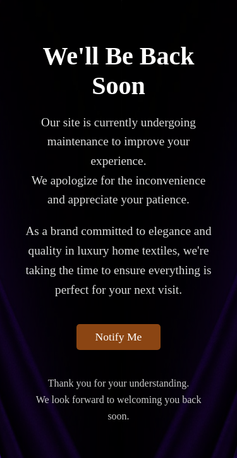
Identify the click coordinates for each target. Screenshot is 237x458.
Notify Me (118, 336)
